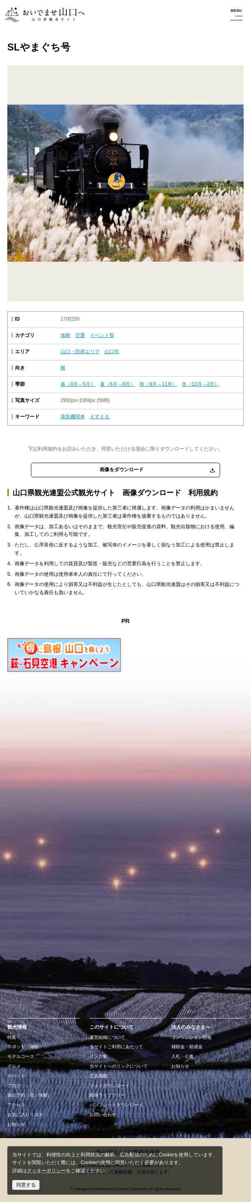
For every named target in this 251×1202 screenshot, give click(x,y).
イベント (16, 1075)
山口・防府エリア (80, 351)
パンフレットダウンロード (116, 1104)
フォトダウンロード (109, 1085)
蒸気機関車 (73, 417)
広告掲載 (98, 1075)
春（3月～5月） (78, 384)
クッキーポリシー (46, 1171)
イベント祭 (102, 335)
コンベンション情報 (191, 1037)
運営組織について (107, 1037)
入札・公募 (182, 1056)
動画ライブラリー (107, 1095)
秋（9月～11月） (158, 384)
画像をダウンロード (122, 469)
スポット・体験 (23, 1046)
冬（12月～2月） (200, 384)
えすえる (99, 417)
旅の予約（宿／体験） (29, 1095)
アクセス (16, 1104)
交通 (80, 335)
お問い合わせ (102, 1114)
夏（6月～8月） (117, 384)
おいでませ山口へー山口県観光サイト (44, 15)
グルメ (14, 1066)
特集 (11, 1037)
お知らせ (16, 1124)
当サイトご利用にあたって (116, 1046)
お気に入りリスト (25, 1114)
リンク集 (98, 1056)
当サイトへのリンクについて (118, 1066)
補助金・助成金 (187, 1046)
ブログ (14, 1085)
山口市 (112, 351)
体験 (65, 335)
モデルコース (20, 1056)
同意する (26, 1185)
